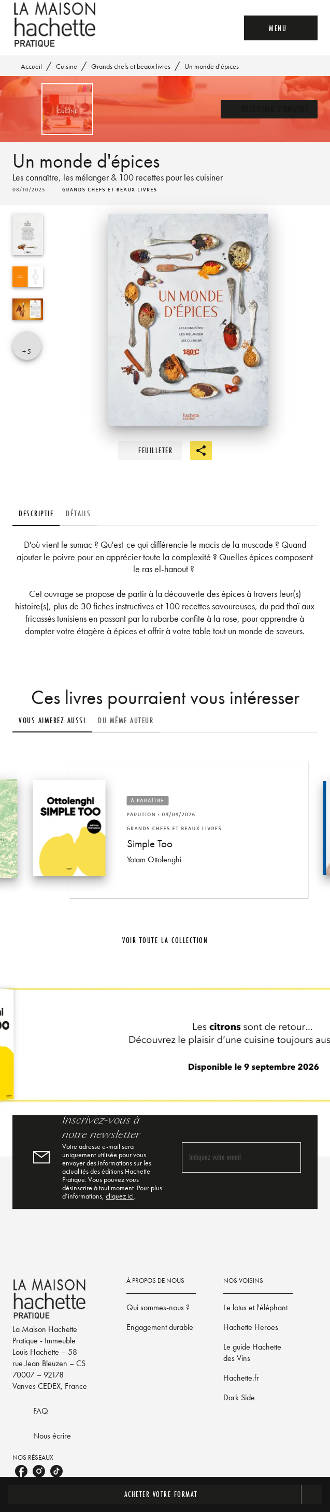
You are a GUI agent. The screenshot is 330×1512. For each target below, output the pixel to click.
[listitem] (21, 1471)
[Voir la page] (165, 1049)
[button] (269, 109)
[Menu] (281, 28)
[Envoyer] (288, 1157)
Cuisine (66, 66)
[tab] (36, 513)
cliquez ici (120, 1196)
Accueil (31, 66)
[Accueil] (55, 24)
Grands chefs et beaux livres (130, 66)
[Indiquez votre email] (229, 1157)
